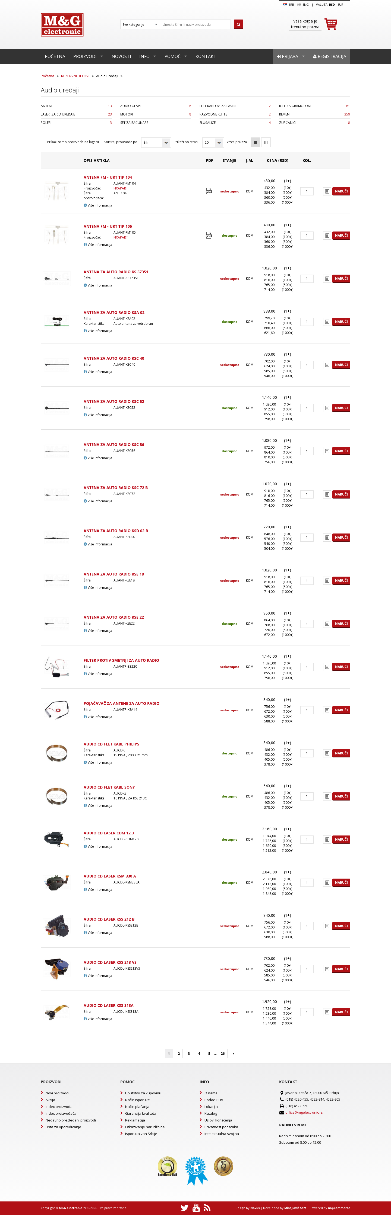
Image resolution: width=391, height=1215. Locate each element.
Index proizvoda (59, 1106)
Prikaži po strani (186, 142)
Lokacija (211, 1106)
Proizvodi (85, 56)
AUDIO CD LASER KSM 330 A (110, 876)
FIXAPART (120, 188)
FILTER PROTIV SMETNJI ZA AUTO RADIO (121, 660)
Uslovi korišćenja (218, 1120)
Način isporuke (137, 1099)
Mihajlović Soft (295, 1208)
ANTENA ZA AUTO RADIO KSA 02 (114, 312)
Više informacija (98, 205)
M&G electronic (70, 1208)
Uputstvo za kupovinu (143, 1093)
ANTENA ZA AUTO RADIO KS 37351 (116, 271)
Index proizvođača (61, 1113)
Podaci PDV (213, 1099)
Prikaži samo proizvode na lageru (73, 142)
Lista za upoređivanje (63, 1126)
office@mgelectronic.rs (304, 1112)
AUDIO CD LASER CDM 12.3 (109, 832)
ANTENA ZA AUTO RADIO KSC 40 (114, 358)
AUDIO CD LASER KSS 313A (109, 1005)
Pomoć (173, 56)
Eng (303, 4)
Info (144, 56)
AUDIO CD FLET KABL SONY (109, 787)
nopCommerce (339, 1208)
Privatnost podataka (221, 1126)
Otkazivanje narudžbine (145, 1126)
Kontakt (205, 56)
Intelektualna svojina (221, 1133)
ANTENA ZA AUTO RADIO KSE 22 (114, 617)
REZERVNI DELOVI (75, 75)
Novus (255, 1208)
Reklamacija (135, 1120)
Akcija (50, 1099)
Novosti (121, 56)
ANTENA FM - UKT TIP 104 (108, 177)
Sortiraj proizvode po (120, 142)
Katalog (210, 1113)
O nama (210, 1093)
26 (223, 1053)
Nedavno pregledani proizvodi (71, 1120)
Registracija (329, 56)
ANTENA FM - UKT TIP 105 (108, 226)
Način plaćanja (137, 1106)
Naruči (341, 191)
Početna (55, 56)
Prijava (287, 56)
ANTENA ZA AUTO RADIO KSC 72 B (116, 487)
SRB (288, 4)
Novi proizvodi (57, 1093)
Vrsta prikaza (237, 142)
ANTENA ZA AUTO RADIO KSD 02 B (116, 530)
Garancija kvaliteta (140, 1113)
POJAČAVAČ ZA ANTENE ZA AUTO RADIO (121, 703)
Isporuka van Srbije (141, 1133)
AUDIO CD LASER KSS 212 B (109, 919)
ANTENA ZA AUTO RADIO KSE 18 (114, 574)
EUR (340, 4)
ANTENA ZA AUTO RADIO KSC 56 (114, 444)
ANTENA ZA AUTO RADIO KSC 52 (114, 401)
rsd (332, 4)
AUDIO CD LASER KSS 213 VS (110, 962)
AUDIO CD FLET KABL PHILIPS (111, 744)
